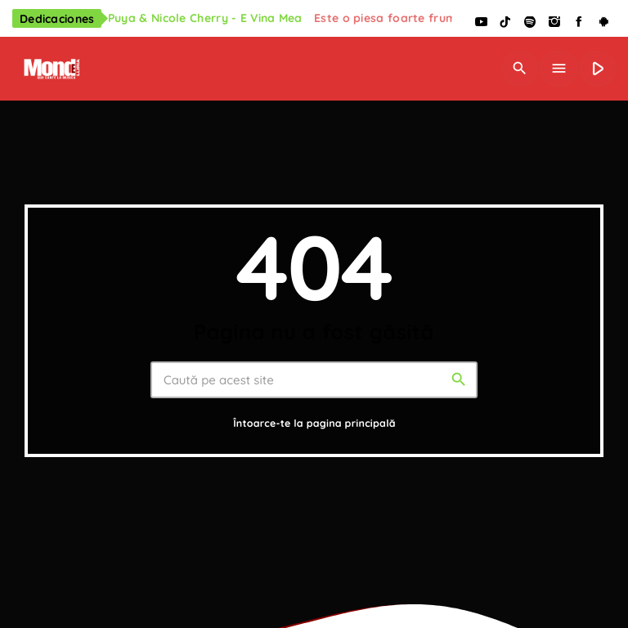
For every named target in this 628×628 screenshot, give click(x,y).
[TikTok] (505, 22)
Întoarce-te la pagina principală (314, 424)
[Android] (603, 22)
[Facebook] (578, 22)
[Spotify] (529, 22)
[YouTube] (480, 22)
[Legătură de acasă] (50, 68)
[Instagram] (554, 22)
